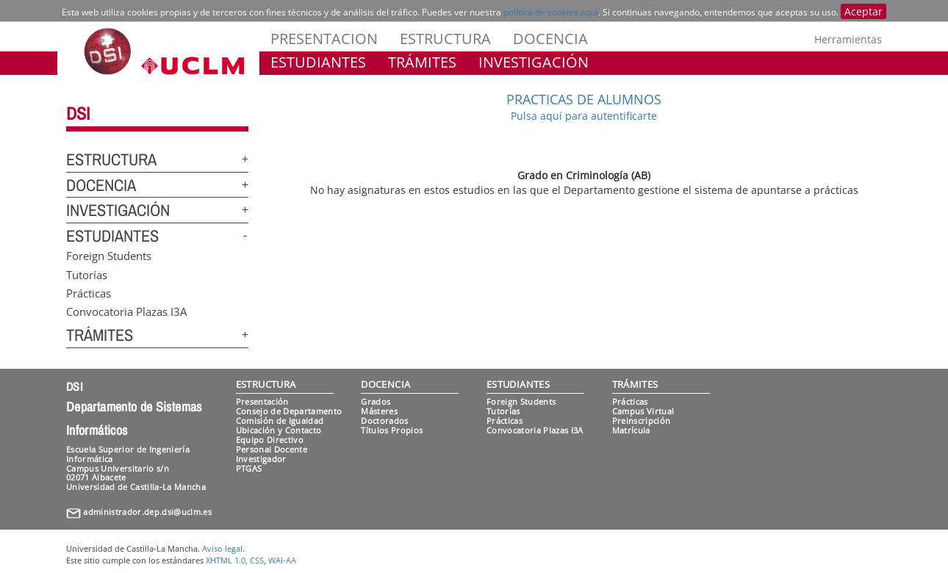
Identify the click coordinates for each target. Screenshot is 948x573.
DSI (78, 113)
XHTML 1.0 (225, 560)
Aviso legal (222, 548)
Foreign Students (108, 255)
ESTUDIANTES (318, 62)
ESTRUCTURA (445, 38)
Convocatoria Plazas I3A (126, 311)
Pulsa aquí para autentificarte (584, 116)
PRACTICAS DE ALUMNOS (583, 99)
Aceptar (863, 11)
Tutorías (86, 274)
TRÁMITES (422, 62)
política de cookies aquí (550, 12)
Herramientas (848, 39)
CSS (257, 560)
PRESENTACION (324, 38)
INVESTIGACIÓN (533, 62)
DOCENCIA (550, 38)
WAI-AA (282, 560)
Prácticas (88, 292)
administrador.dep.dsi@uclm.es (147, 511)
